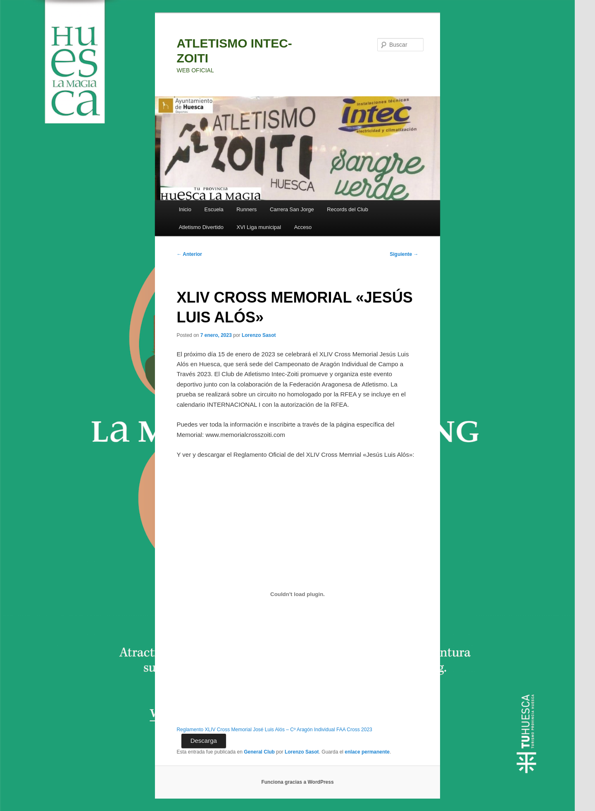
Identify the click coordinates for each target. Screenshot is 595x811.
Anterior (189, 254)
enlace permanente (367, 752)
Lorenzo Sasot (259, 335)
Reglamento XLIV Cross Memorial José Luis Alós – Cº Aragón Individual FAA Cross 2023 (274, 729)
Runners (246, 209)
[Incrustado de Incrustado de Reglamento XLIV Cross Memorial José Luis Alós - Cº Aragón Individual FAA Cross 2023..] (297, 594)
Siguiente (404, 254)
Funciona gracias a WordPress (297, 782)
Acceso (303, 227)
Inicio (185, 209)
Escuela (213, 209)
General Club (259, 752)
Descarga (203, 740)
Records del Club (347, 209)
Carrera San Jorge (292, 209)
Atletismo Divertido (201, 227)
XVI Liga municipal (259, 227)
